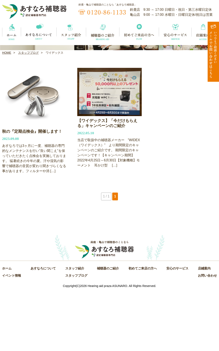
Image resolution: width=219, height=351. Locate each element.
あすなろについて (43, 329)
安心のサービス (177, 329)
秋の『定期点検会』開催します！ (32, 191)
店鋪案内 (204, 329)
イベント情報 (11, 336)
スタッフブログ (28, 113)
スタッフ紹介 (74, 329)
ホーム (7, 329)
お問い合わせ (207, 336)
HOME (6, 113)
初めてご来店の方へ (142, 329)
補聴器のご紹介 (108, 329)
